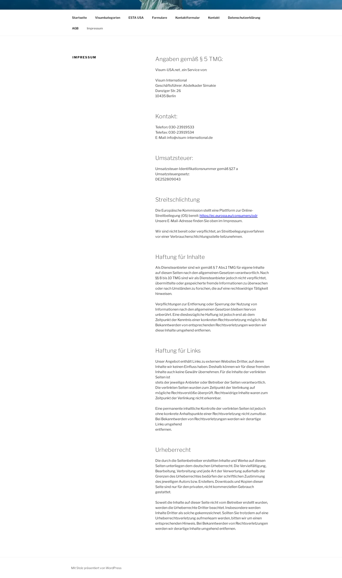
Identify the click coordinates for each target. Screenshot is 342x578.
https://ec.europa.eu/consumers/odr (229, 216)
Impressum (95, 28)
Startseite (79, 17)
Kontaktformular (187, 17)
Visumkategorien (107, 17)
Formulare (159, 17)
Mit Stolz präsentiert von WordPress (96, 568)
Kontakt (214, 17)
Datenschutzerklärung (244, 17)
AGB (75, 28)
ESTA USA (136, 17)
